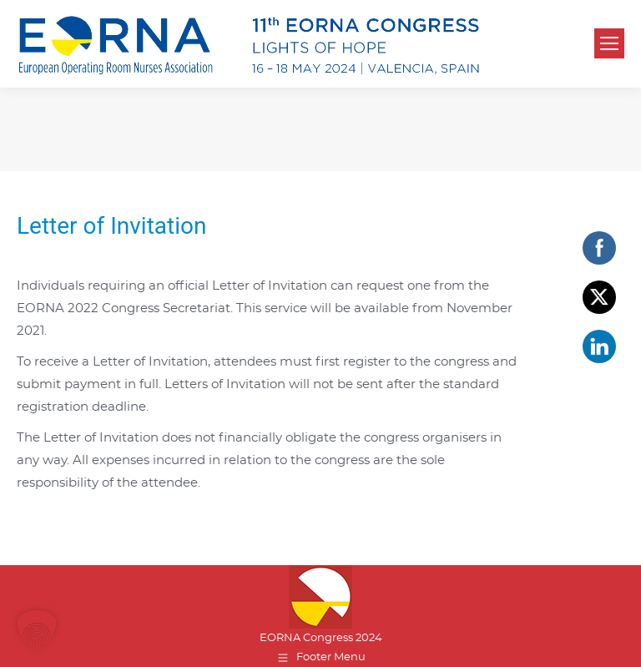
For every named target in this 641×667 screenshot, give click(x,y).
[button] (36, 630)
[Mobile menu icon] (609, 43)
